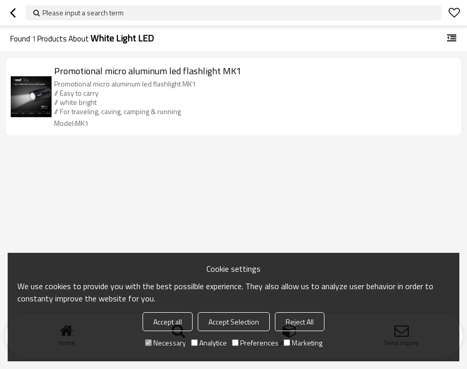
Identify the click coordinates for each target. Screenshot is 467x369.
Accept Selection (233, 321)
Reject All (300, 321)
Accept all (167, 321)
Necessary (165, 342)
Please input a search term (83, 12)
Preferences (255, 342)
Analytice (209, 342)
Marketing (303, 342)
